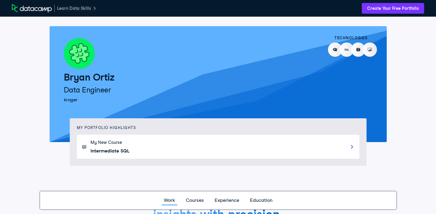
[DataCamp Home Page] (32, 8)
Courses (195, 200)
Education (261, 200)
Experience (227, 200)
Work (169, 200)
